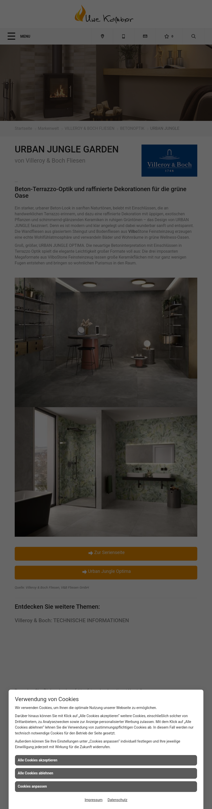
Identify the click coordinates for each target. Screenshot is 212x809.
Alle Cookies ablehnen (35, 773)
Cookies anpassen (32, 786)
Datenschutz (117, 800)
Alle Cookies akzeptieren (37, 760)
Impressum (93, 800)
